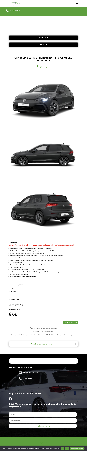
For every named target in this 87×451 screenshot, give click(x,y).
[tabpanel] (43, 303)
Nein (67, 448)
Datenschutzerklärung (77, 448)
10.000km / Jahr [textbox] (14, 299)
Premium (43, 37)
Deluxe (43, 44)
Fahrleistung (12, 297)
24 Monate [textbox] (12, 291)
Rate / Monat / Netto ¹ (14, 309)
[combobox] (43, 291)
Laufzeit (11, 289)
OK (62, 448)
